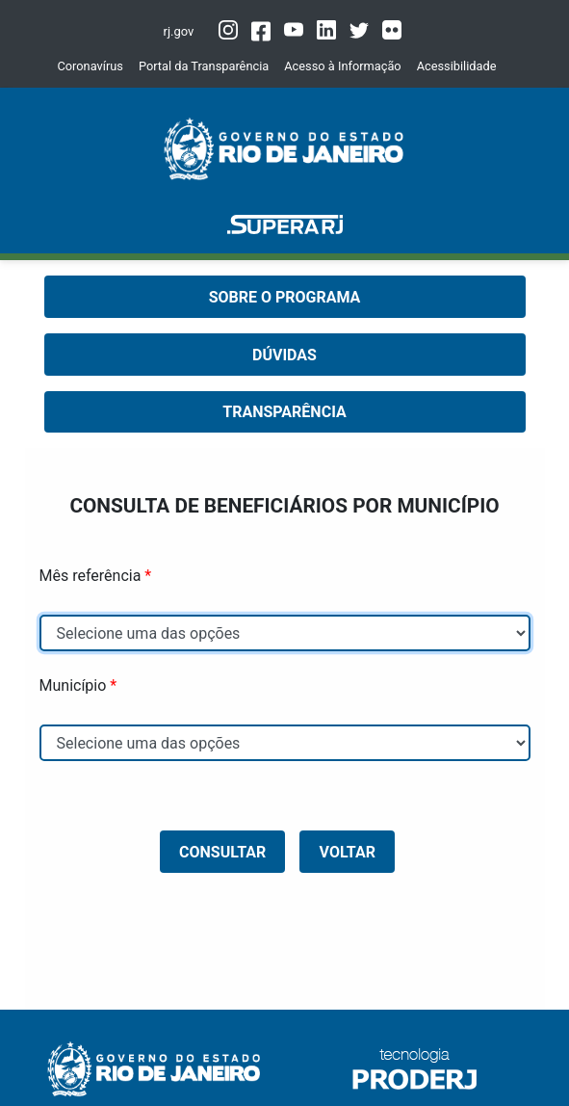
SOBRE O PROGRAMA (285, 297)
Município (73, 685)
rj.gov (179, 31)
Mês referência (90, 575)
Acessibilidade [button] (457, 66)
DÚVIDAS (284, 355)
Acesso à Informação (342, 66)
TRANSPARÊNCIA (284, 412)
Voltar (347, 852)
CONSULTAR (222, 852)
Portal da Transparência (204, 66)
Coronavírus (89, 66)
